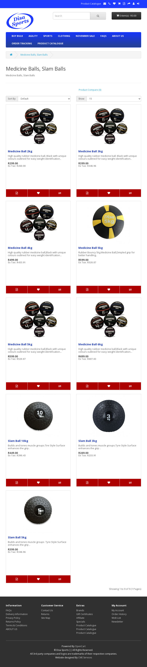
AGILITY (33, 36)
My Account (118, 610)
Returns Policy (13, 621)
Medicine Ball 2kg (20, 151)
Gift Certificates (84, 614)
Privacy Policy (13, 617)
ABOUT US (118, 36)
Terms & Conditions (16, 625)
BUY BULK (17, 36)
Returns (45, 614)
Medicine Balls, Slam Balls (34, 54)
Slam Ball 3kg (87, 441)
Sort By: (12, 98)
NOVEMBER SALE (85, 36)
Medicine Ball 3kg (90, 151)
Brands (80, 610)
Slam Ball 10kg (18, 441)
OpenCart (80, 646)
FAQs (103, 36)
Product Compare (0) (90, 89)
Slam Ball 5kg (17, 537)
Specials (80, 621)
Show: (81, 98)
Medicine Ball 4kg (20, 248)
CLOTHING (64, 36)
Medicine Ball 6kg (90, 344)
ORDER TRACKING (22, 43)
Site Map (45, 617)
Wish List (116, 617)
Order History (119, 614)
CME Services (85, 657)
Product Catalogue (91, 3)
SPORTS (47, 36)
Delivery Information (17, 614)
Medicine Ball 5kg (90, 248)
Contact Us (47, 610)
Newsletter (117, 621)
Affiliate (80, 617)
